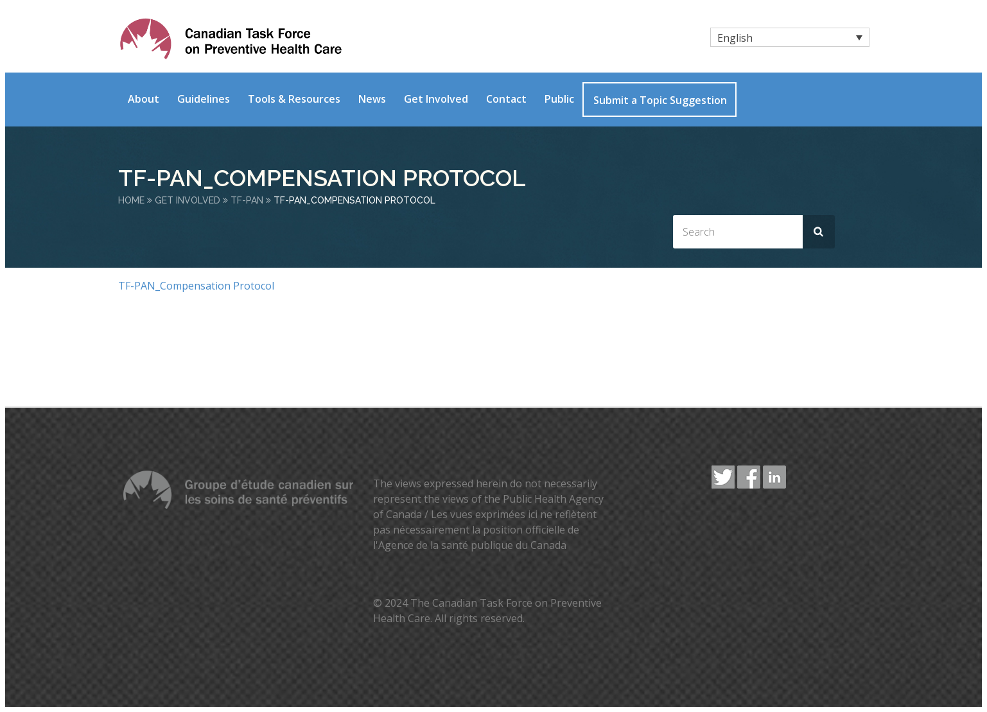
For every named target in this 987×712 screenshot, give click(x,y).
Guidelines (203, 99)
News (372, 99)
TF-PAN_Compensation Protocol (196, 286)
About (143, 99)
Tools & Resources (294, 99)
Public (559, 99)
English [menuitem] (735, 38)
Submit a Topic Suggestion (660, 100)
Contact (506, 99)
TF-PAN (247, 200)
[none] (789, 37)
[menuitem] (789, 37)
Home (131, 200)
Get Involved (436, 99)
